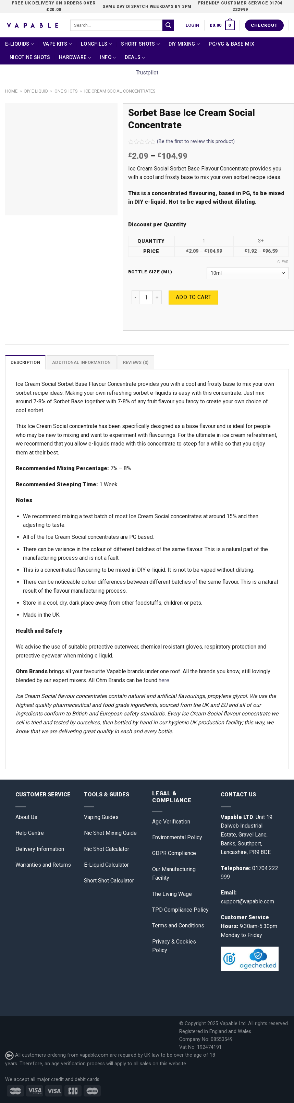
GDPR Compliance (174, 853)
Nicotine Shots (30, 57)
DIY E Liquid (36, 91)
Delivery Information (39, 849)
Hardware (75, 58)
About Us (26, 817)
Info (108, 58)
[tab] (25, 362)
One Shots (65, 91)
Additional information (81, 362)
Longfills (96, 44)
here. (164, 680)
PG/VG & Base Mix (231, 44)
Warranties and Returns (43, 865)
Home (11, 91)
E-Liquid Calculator (106, 865)
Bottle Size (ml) (150, 272)
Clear (283, 262)
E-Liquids (19, 44)
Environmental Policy (177, 837)
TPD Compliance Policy (180, 909)
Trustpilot (147, 72)
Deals (135, 58)
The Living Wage (172, 894)
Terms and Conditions (178, 925)
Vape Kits (57, 44)
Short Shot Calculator (109, 880)
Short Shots (140, 44)
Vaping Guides (101, 817)
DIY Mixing (184, 44)
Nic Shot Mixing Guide (110, 833)
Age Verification (171, 821)
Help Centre (29, 833)
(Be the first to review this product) (181, 141)
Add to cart (193, 297)
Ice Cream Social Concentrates (119, 91)
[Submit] (168, 25)
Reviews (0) (136, 362)
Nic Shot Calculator (106, 849)
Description (25, 362)
